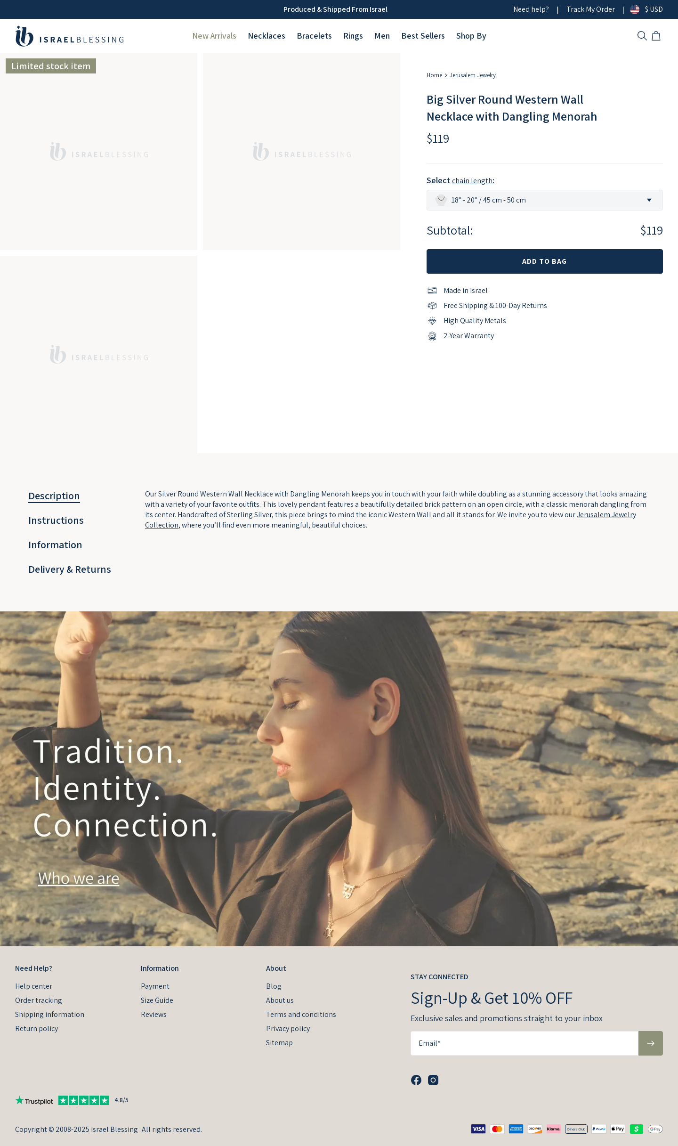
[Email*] (524, 1043)
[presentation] (339, 778)
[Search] (642, 35)
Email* (430, 1043)
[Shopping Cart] (657, 35)
